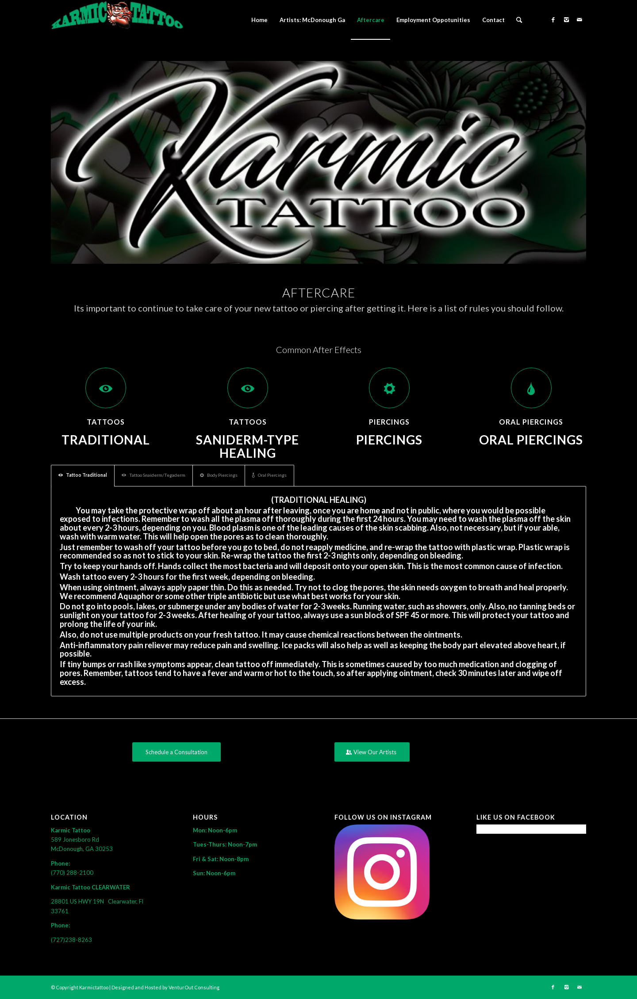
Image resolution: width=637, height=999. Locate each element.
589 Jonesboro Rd (75, 839)
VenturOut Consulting (194, 987)
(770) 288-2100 (72, 872)
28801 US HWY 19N (79, 901)
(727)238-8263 (71, 939)
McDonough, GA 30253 (82, 848)
